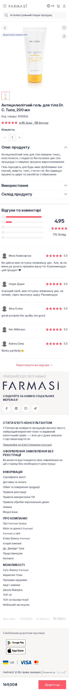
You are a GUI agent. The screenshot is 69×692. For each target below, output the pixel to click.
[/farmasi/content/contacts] (8, 558)
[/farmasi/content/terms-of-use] (14, 492)
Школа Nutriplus (13, 590)
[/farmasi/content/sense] (15, 570)
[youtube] (25, 408)
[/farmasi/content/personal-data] (26, 502)
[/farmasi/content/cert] (14, 477)
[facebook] (6, 408)
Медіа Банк (10, 512)
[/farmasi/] (18, 6)
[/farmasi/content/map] (12, 553)
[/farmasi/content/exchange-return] (21, 487)
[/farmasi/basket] (58, 6)
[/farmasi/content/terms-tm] (19, 497)
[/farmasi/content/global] (14, 523)
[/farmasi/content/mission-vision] (18, 528)
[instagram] (16, 408)
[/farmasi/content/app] (16, 604)
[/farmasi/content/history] (12, 543)
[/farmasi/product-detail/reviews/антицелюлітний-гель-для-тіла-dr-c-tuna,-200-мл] (34, 365)
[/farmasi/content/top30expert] (16, 600)
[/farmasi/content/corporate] (11, 533)
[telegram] (35, 408)
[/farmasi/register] (27, 444)
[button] (9, 662)
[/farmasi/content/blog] (7, 507)
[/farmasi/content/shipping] (14, 482)
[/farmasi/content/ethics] (16, 538)
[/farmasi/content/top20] (7, 595)
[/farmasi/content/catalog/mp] (12, 575)
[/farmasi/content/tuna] (13, 548)
